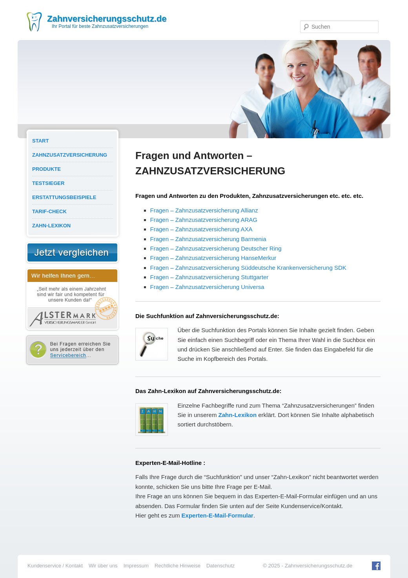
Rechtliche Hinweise (177, 566)
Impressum (136, 566)
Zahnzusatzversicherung (69, 155)
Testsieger (48, 183)
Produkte (46, 169)
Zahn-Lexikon (51, 226)
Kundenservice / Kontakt (55, 566)
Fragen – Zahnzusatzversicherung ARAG (203, 219)
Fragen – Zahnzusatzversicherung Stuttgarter (209, 277)
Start (40, 141)
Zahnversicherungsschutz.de (106, 19)
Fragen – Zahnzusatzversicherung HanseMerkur (213, 257)
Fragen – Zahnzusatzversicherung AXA (201, 229)
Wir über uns (103, 566)
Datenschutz (220, 566)
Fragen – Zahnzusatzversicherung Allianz (204, 210)
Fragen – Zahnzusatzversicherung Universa (207, 287)
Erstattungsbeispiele (64, 197)
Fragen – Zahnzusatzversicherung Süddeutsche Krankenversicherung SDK (248, 267)
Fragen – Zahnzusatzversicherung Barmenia (208, 239)
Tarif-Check (49, 211)
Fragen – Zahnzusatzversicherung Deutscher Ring (216, 248)
